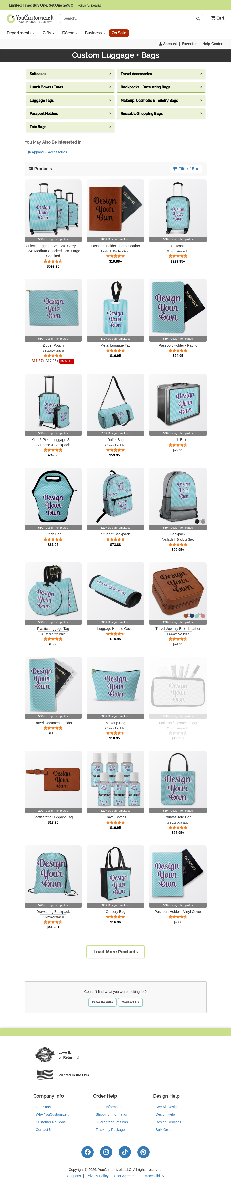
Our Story (43, 1107)
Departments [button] (21, 33)
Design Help (165, 1114)
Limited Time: (55, 5)
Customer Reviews (51, 1122)
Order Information (109, 1107)
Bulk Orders (165, 1130)
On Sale (119, 33)
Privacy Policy (98, 1176)
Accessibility (154, 1176)
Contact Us (130, 1002)
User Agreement (126, 1176)
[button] (215, 18)
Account (168, 44)
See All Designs (168, 1107)
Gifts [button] (49, 33)
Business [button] (95, 33)
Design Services (168, 1122)
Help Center (212, 44)
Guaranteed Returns (112, 1122)
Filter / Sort (186, 169)
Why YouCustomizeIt (52, 1114)
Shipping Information (112, 1114)
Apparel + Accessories (47, 152)
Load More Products (115, 951)
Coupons (74, 1176)
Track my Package (110, 1130)
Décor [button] (69, 33)
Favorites (189, 44)
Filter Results (102, 1002)
